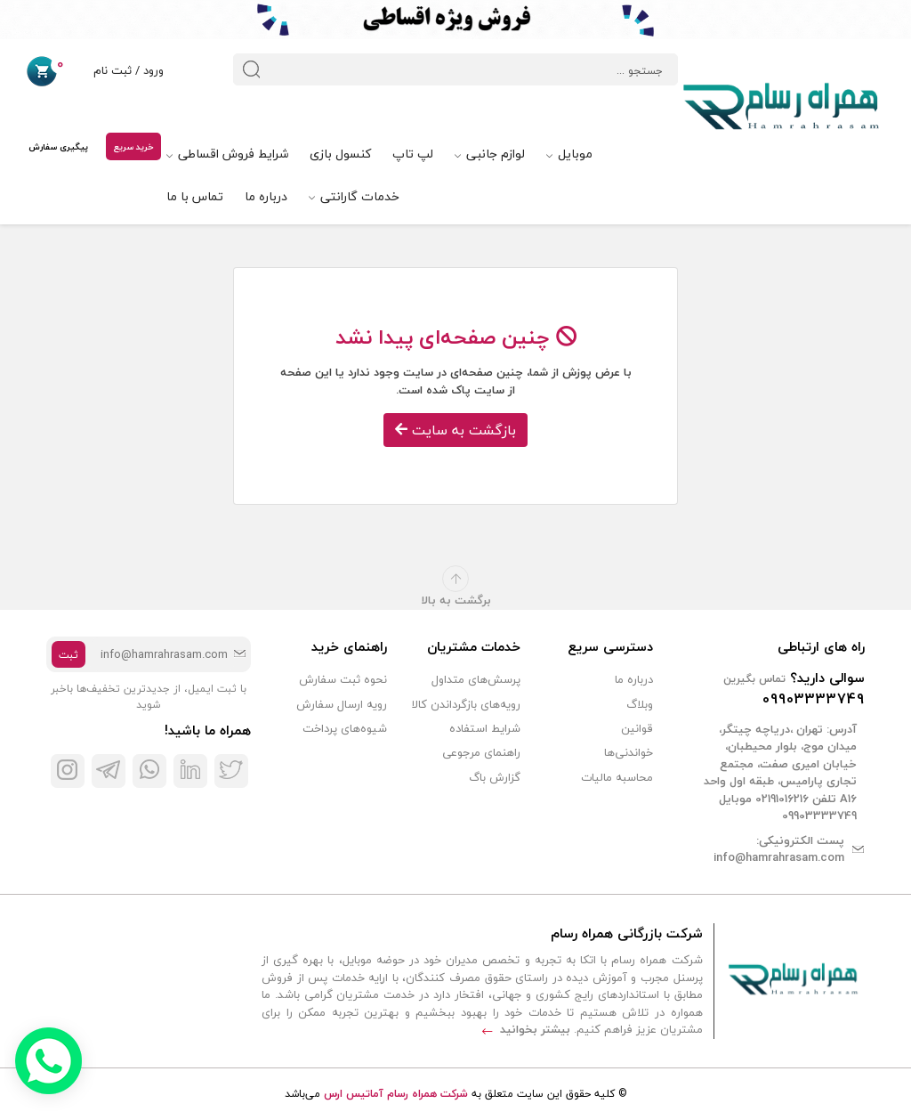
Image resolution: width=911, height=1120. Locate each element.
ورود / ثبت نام (114, 71)
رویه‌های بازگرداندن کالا (466, 704)
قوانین (637, 728)
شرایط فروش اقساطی (227, 153)
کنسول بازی (340, 153)
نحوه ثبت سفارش (343, 679)
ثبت (68, 654)
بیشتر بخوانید (526, 1029)
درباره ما (266, 196)
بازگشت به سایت (455, 430)
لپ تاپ (412, 153)
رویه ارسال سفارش (341, 704)
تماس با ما (194, 196)
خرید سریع (133, 146)
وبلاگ (639, 704)
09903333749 (813, 699)
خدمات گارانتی (354, 196)
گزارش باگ (494, 777)
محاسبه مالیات (617, 777)
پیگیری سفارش (58, 146)
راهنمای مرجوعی (481, 752)
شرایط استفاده (484, 728)
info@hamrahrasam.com (778, 857)
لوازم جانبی (490, 153)
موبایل (569, 153)
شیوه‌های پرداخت (344, 728)
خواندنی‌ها (628, 752)
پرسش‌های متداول (475, 679)
